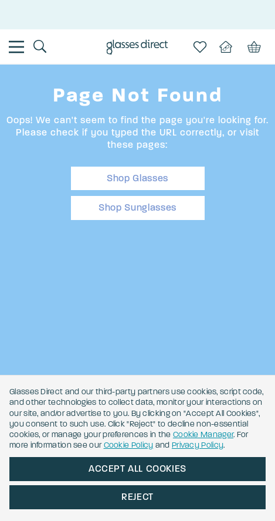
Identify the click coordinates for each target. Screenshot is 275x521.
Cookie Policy (129, 445)
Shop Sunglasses (137, 207)
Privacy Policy (197, 445)
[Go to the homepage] (137, 48)
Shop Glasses (137, 178)
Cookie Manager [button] (203, 434)
